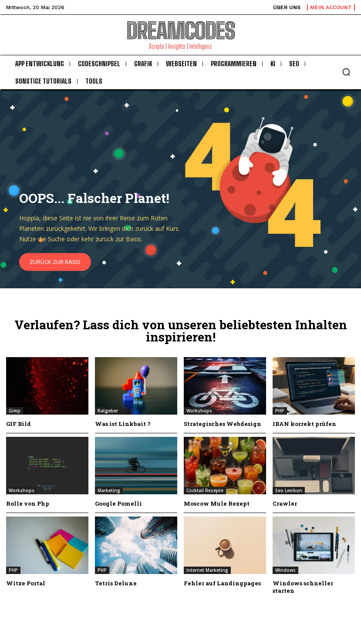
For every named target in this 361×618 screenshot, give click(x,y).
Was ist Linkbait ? (123, 424)
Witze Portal (25, 583)
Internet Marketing (207, 570)
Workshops (199, 411)
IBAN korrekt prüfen (304, 424)
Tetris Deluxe (116, 583)
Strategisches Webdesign (222, 424)
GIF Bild (18, 424)
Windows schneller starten (303, 586)
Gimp (14, 411)
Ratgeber (108, 411)
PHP (279, 411)
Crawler (285, 503)
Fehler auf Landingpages (222, 583)
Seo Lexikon (288, 490)
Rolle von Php (27, 503)
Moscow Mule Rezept (217, 503)
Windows (285, 570)
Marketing (109, 490)
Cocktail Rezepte (204, 490)
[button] (346, 72)
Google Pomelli (118, 503)
